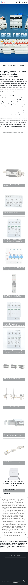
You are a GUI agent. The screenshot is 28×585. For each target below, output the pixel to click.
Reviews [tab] (7, 493)
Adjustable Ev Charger (11, 544)
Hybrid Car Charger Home (10, 543)
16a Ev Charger (8, 541)
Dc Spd (2, 541)
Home (4, 65)
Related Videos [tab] (9, 490)
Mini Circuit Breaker (22, 543)
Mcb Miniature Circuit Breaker (16, 65)
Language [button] (24, 2)
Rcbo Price (3, 544)
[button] (16, 2)
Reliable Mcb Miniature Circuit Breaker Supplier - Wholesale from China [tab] (13, 483)
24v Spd (15, 541)
